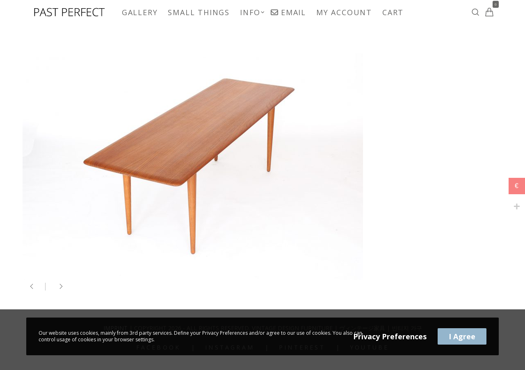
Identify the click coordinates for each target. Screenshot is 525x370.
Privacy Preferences (390, 336)
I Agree (462, 336)
